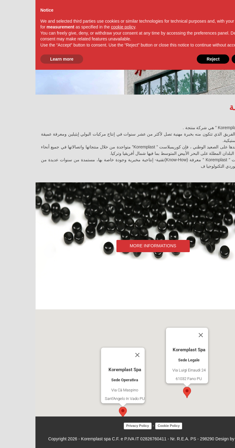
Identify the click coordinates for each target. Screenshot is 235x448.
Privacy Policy (102, 425)
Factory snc (211, 438)
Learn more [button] (26, 59)
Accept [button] (213, 59)
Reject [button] (177, 59)
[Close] (101, 355)
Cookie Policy (133, 425)
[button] (87, 412)
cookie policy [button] (87, 26)
